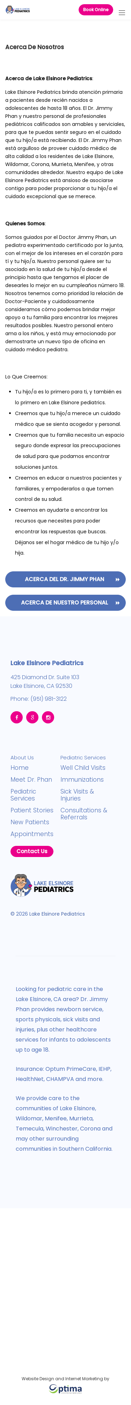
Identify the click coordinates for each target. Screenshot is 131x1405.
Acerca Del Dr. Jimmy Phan (64, 579)
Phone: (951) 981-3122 (38, 698)
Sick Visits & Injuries (77, 795)
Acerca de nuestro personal (64, 603)
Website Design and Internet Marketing (62, 1379)
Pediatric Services (23, 795)
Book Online (96, 10)
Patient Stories (31, 810)
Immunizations (82, 779)
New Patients (29, 822)
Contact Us (32, 851)
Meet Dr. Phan (31, 779)
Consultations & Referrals (83, 813)
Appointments (31, 834)
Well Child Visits (82, 768)
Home (19, 768)
